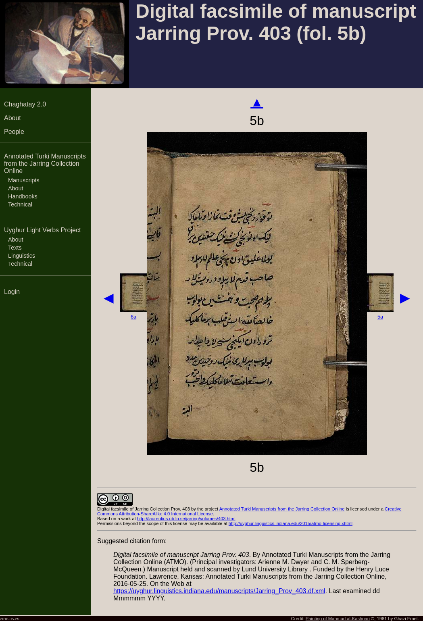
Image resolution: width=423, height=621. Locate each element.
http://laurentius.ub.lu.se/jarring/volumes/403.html (186, 518)
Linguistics (21, 255)
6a (133, 317)
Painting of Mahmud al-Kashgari (338, 618)
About (12, 118)
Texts (15, 247)
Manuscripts (24, 180)
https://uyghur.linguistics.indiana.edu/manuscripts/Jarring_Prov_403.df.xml (219, 591)
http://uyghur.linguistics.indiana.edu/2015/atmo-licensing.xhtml (290, 523)
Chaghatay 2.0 (25, 104)
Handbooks (23, 196)
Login (12, 291)
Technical (20, 204)
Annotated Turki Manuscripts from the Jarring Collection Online (45, 163)
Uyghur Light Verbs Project (42, 230)
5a (380, 317)
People (14, 131)
